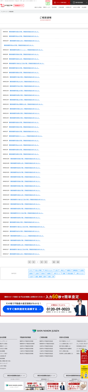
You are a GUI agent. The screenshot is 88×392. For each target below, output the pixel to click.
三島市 (37, 273)
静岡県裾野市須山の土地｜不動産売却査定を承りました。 (25, 81)
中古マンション (49, 270)
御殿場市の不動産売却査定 (47, 343)
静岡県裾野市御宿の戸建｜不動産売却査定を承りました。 (24, 72)
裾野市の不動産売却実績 (26, 341)
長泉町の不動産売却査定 (46, 348)
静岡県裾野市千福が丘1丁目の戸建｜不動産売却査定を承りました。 (27, 226)
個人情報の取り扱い (5, 361)
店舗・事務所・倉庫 (40, 276)
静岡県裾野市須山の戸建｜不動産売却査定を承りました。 (24, 36)
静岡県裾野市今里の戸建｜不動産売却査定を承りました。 (25, 77)
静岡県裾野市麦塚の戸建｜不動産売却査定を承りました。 (25, 118)
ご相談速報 (61, 7)
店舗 (64, 273)
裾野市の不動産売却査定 (46, 341)
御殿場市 (75, 270)
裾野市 (69, 270)
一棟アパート (56, 273)
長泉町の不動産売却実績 (26, 348)
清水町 (43, 273)
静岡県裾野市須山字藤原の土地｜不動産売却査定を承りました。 (26, 104)
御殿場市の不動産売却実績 (27, 343)
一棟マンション (80, 273)
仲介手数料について (64, 341)
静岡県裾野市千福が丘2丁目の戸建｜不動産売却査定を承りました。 (27, 63)
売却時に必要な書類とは (66, 353)
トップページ (3, 341)
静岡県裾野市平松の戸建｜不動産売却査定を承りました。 (25, 86)
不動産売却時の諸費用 (65, 348)
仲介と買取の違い (64, 351)
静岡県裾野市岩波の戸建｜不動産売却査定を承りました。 (24, 122)
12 (57, 262)
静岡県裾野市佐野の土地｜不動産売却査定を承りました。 (25, 163)
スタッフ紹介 (3, 353)
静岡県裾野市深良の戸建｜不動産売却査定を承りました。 (24, 31)
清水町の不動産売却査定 (46, 353)
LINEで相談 (3, 366)
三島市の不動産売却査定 (46, 351)
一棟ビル (62, 270)
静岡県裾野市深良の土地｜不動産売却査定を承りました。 (25, 40)
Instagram (3, 368)
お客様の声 (68, 7)
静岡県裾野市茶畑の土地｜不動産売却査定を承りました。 (25, 109)
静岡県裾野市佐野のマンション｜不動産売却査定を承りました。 (26, 50)
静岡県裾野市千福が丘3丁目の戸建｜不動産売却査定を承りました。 (28, 199)
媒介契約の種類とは (64, 346)
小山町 (31, 276)
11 (53, 262)
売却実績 (54, 7)
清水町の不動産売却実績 (26, 353)
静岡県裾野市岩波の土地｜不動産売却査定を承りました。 (24, 59)
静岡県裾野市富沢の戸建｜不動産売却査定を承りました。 (24, 68)
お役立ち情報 (76, 7)
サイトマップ (3, 363)
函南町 (49, 273)
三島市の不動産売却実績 (26, 351)
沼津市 (82, 270)
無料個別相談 (78, 2)
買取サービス (46, 7)
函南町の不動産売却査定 (46, 356)
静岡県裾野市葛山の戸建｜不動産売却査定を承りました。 (25, 90)
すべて (31, 270)
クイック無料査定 (60, 2)
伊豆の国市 (70, 273)
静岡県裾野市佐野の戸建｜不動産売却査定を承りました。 (25, 95)
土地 (56, 270)
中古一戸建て (38, 270)
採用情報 (2, 358)
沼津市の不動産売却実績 (26, 346)
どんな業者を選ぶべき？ (66, 343)
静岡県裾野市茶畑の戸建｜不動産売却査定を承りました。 (24, 54)
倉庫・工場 (51, 276)
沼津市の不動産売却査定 (46, 346)
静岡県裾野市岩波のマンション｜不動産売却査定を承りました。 (26, 136)
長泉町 (31, 273)
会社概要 (84, 7)
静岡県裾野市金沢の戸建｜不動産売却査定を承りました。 (25, 172)
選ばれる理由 (38, 7)
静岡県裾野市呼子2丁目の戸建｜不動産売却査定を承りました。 (27, 213)
